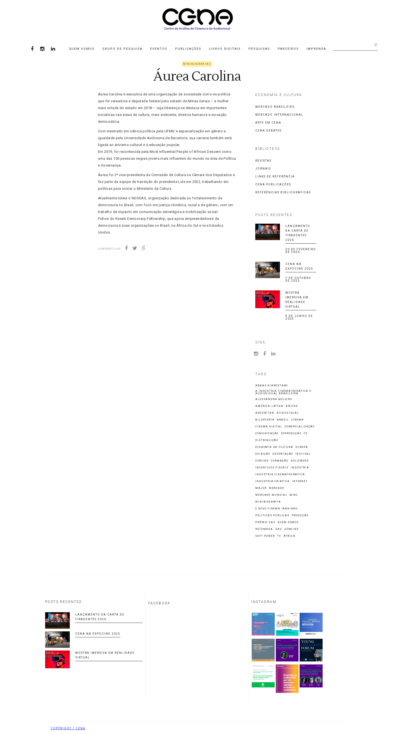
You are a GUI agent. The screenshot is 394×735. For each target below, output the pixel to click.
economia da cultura (274, 447)
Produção (300, 515)
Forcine (262, 461)
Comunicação (267, 433)
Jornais (263, 168)
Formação (279, 461)
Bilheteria (264, 420)
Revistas (263, 160)
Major (260, 488)
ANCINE (292, 406)
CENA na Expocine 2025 (97, 633)
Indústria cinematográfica (280, 474)
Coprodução (291, 433)
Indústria (300, 467)
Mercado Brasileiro (275, 106)
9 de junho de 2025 (299, 317)
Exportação (283, 454)
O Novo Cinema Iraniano (276, 509)
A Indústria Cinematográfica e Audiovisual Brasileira (283, 392)
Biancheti (333, 728)
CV (306, 433)
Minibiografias (197, 64)
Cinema (297, 420)
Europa (302, 447)
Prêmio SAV (265, 522)
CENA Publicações (273, 184)
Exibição (262, 454)
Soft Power (265, 536)
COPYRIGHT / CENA (68, 728)
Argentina (264, 413)
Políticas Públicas (272, 515)
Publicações (188, 49)
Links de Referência (275, 176)
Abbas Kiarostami (271, 385)
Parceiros (288, 49)
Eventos (158, 49)
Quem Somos (82, 49)
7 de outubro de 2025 (298, 279)
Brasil (283, 420)
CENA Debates (268, 130)
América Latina (269, 406)
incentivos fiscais (271, 467)
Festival (303, 454)
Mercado (276, 488)
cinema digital (268, 426)
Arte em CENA (268, 122)
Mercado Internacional (279, 114)
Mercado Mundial (271, 495)
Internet (300, 481)
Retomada (264, 529)
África (289, 536)
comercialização (300, 426)
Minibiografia (268, 502)
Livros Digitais (225, 49)
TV (279, 536)
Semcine (291, 529)
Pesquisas (259, 49)
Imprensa (316, 49)
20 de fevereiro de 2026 (300, 250)
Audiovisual (288, 413)
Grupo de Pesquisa (122, 49)
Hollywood (300, 461)
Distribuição (266, 440)
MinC (293, 495)
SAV (278, 529)
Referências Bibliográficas (283, 192)
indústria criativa (272, 481)
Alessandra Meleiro (273, 399)
